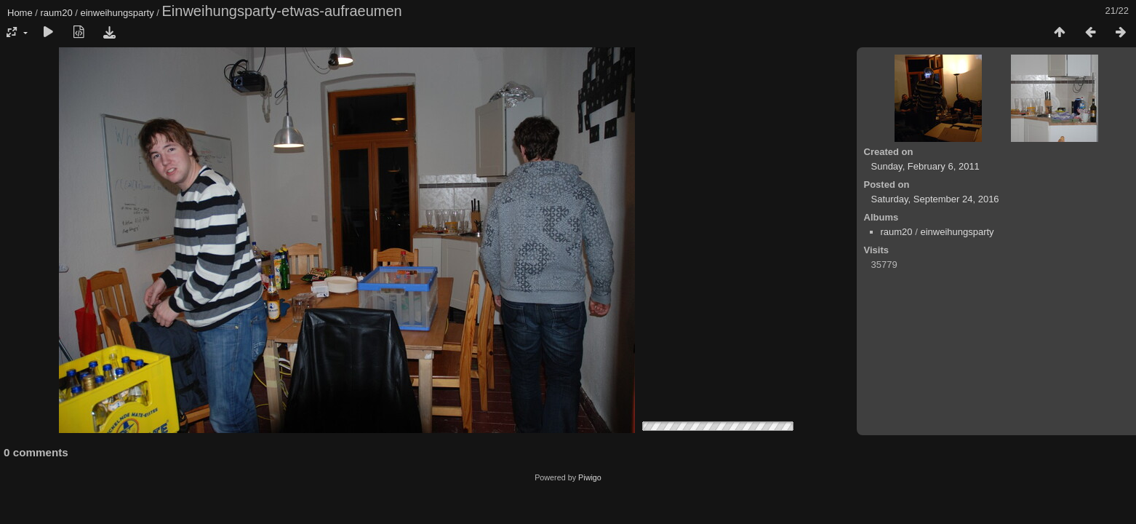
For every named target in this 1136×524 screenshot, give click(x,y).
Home (20, 12)
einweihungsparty (116, 12)
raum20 (57, 12)
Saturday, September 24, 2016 (935, 199)
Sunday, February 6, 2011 (925, 166)
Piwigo (589, 477)
